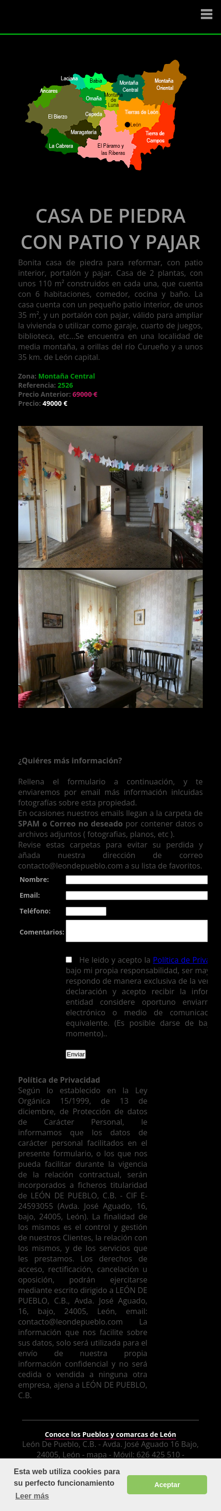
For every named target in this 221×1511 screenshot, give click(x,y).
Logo (65, 17)
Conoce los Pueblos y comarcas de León (110, 1428)
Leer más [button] (32, 1496)
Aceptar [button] (167, 1485)
